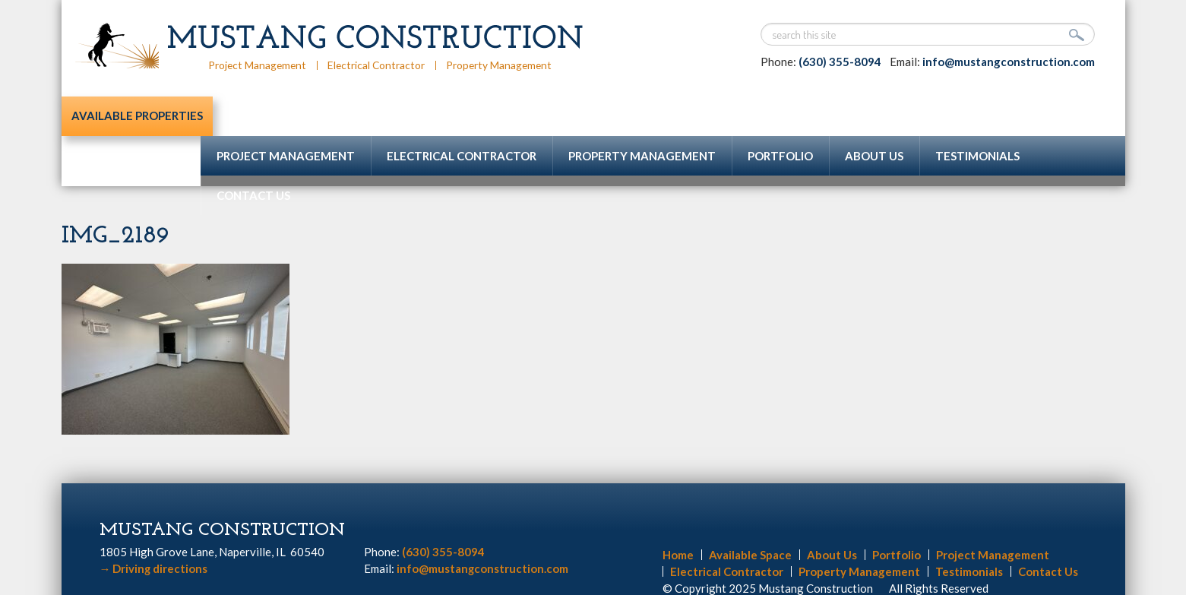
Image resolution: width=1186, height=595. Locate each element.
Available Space (750, 515)
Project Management (258, 65)
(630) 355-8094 (840, 61)
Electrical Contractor (379, 65)
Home (678, 515)
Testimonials (977, 116)
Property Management (504, 65)
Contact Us (253, 156)
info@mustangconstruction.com (1008, 61)
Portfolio (780, 116)
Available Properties (131, 116)
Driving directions (154, 529)
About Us (874, 116)
